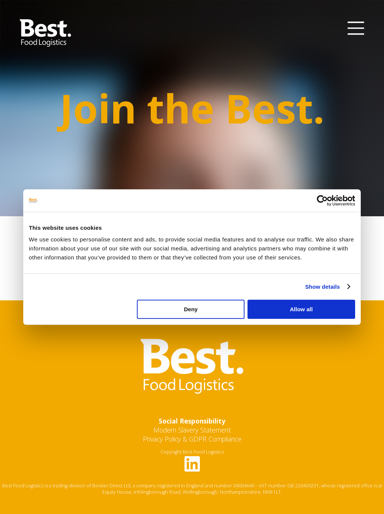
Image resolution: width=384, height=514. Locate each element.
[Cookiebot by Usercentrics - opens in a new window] (322, 200)
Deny (191, 309)
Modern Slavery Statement (192, 429)
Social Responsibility (192, 420)
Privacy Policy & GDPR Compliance (192, 438)
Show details (322, 286)
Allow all (301, 309)
